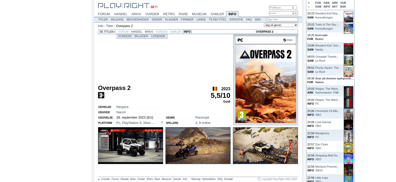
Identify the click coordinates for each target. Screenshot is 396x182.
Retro (169, 14)
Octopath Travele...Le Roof (327, 58)
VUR (343, 2)
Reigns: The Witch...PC (327, 101)
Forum (104, 14)
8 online (205, 123)
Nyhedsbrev (209, 179)
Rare (183, 14)
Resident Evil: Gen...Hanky (328, 47)
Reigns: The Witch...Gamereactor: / (327, 90)
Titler (103, 19)
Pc (118, 123)
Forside (106, 179)
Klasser (171, 19)
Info (232, 14)
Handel (121, 14)
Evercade (321, 35)
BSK (343, 6)
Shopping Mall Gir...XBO (327, 157)
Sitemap (196, 179)
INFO (327, 6)
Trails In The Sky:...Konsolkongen (327, 26)
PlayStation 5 (131, 123)
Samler (217, 14)
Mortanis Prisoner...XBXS (327, 168)
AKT (335, 6)
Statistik (236, 19)
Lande (201, 19)
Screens (125, 36)
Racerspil (202, 117)
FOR (318, 2)
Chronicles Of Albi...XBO (327, 112)
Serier (157, 19)
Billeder (141, 36)
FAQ (249, 19)
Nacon (121, 112)
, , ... (135, 123)
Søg (258, 19)
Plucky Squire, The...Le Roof (328, 69)
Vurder (152, 14)
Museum (199, 14)
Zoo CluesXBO (321, 146)
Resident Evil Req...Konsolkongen (327, 15)
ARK (335, 2)
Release (117, 19)
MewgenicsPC (322, 135)
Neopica (122, 107)
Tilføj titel (217, 19)
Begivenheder (138, 19)
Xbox (147, 123)
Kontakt (228, 179)
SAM (318, 6)
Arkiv (136, 14)
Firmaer (187, 19)
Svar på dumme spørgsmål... (334, 78)
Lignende (158, 36)
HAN (327, 2)
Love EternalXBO (323, 124)
